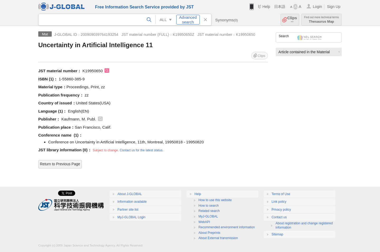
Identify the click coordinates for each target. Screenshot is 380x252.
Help (266, 6)
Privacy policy (281, 209)
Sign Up (333, 6)
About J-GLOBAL (129, 194)
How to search (208, 205)
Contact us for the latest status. (141, 150)
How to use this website (215, 200)
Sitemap (277, 234)
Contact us (279, 217)
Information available (132, 201)
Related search (209, 211)
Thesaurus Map (321, 19)
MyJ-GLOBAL (208, 216)
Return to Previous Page (60, 164)
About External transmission (218, 238)
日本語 (279, 6)
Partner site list (127, 209)
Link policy (279, 201)
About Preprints (209, 233)
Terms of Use (281, 194)
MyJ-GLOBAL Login (131, 217)
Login (317, 6)
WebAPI (204, 222)
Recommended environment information (226, 227)
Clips (292, 20)
